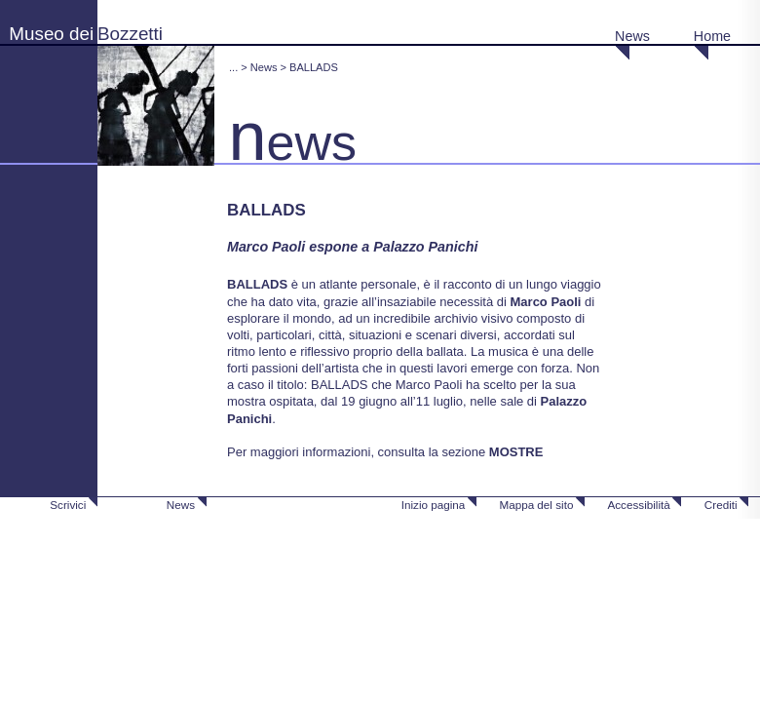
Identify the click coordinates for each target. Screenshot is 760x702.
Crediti (721, 504)
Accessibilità (638, 504)
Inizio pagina (433, 504)
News (632, 36)
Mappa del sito (536, 504)
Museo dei (51, 33)
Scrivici (68, 504)
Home (712, 36)
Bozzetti (130, 33)
